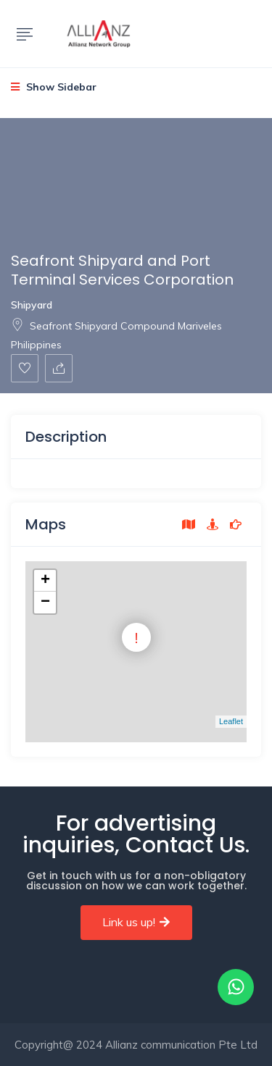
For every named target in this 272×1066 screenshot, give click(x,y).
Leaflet (231, 721)
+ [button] (45, 581)
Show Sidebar (53, 86)
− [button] (45, 602)
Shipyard (31, 304)
